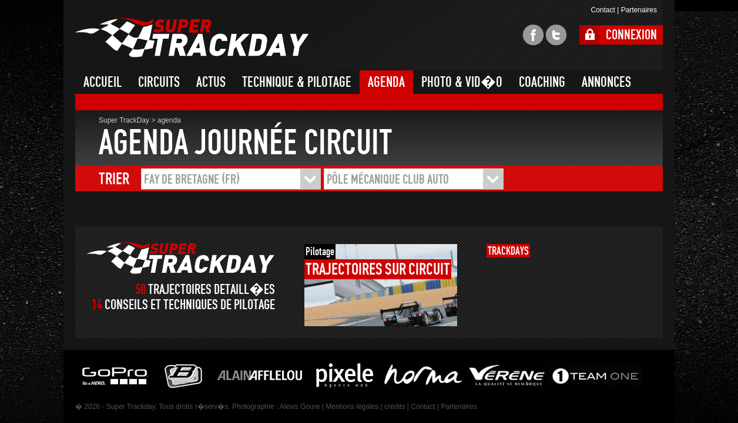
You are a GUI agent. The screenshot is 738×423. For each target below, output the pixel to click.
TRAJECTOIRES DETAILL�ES (211, 289)
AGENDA (386, 82)
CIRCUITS (159, 82)
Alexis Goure (300, 406)
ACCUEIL (102, 82)
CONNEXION (631, 35)
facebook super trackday (533, 35)
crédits (394, 406)
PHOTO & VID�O (461, 82)
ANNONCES (606, 82)
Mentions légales (352, 406)
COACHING (542, 82)
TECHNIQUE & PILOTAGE (296, 82)
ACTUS (211, 82)
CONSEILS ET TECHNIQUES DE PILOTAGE (190, 304)
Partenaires (639, 10)
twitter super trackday (556, 35)
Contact (603, 10)
